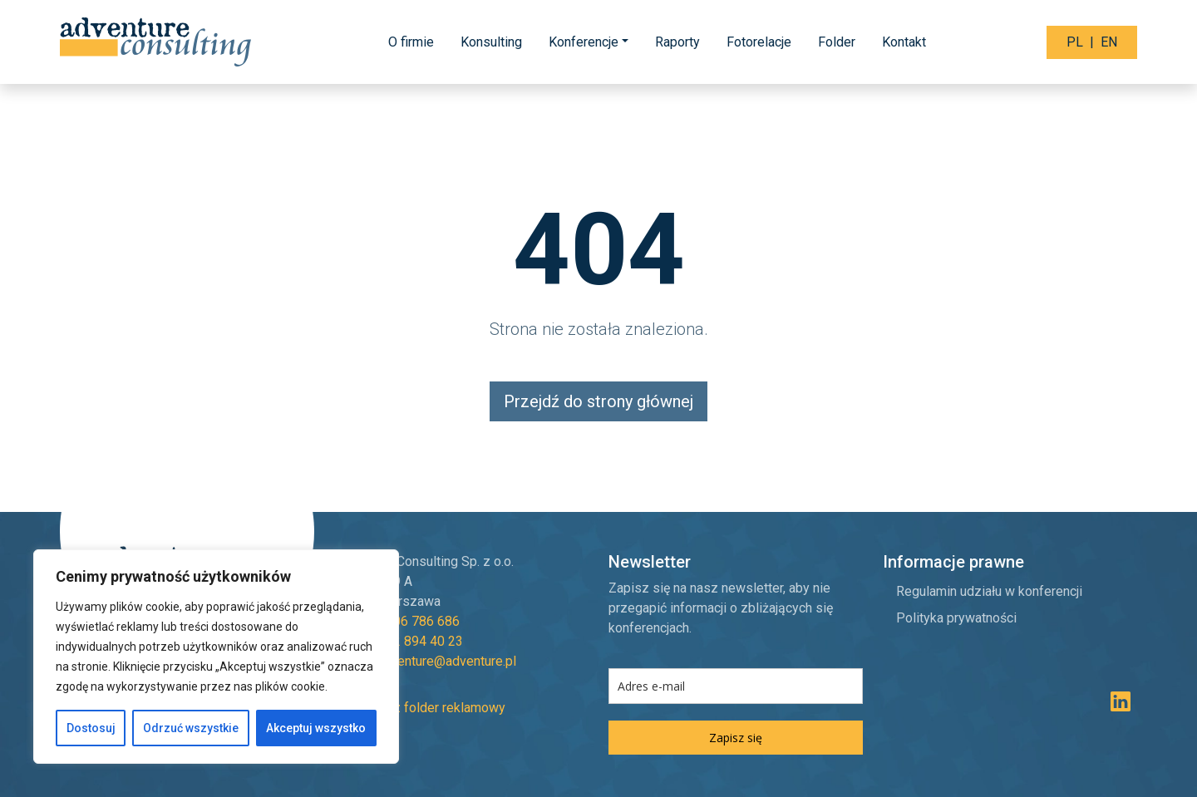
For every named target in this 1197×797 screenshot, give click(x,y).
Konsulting (491, 42)
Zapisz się (735, 737)
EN (1109, 42)
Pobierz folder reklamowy (419, 708)
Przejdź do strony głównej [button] (598, 401)
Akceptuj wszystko (316, 728)
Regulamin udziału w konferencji (989, 591)
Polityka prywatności (956, 618)
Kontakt (904, 42)
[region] (216, 656)
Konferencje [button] (583, 42)
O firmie (411, 42)
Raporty (677, 42)
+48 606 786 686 (410, 621)
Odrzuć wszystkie (191, 728)
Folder (836, 42)
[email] (735, 686)
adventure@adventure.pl (446, 661)
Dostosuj (91, 728)
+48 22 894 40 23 (411, 641)
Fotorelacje (759, 42)
